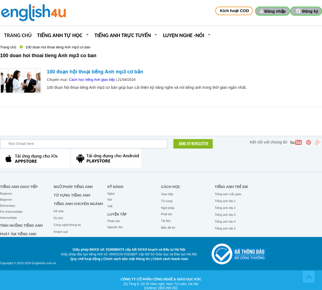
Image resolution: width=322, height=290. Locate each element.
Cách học (170, 187)
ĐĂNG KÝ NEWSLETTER (193, 144)
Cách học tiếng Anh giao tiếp (92, 80)
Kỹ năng (115, 187)
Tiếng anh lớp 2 (225, 207)
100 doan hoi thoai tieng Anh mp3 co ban (57, 47)
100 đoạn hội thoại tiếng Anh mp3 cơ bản (95, 71)
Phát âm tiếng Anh (18, 234)
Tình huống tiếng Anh (21, 225)
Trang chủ (18, 35)
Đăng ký (310, 11)
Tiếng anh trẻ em (231, 187)
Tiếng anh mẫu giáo (228, 194)
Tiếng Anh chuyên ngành (78, 204)
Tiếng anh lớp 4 (225, 221)
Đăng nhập (275, 11)
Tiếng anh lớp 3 (225, 214)
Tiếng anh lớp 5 (225, 228)
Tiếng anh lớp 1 (225, 201)
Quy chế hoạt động (85, 259)
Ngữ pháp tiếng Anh (73, 187)
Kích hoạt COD (234, 10)
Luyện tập (117, 214)
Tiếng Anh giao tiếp (19, 187)
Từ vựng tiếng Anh (72, 195)
